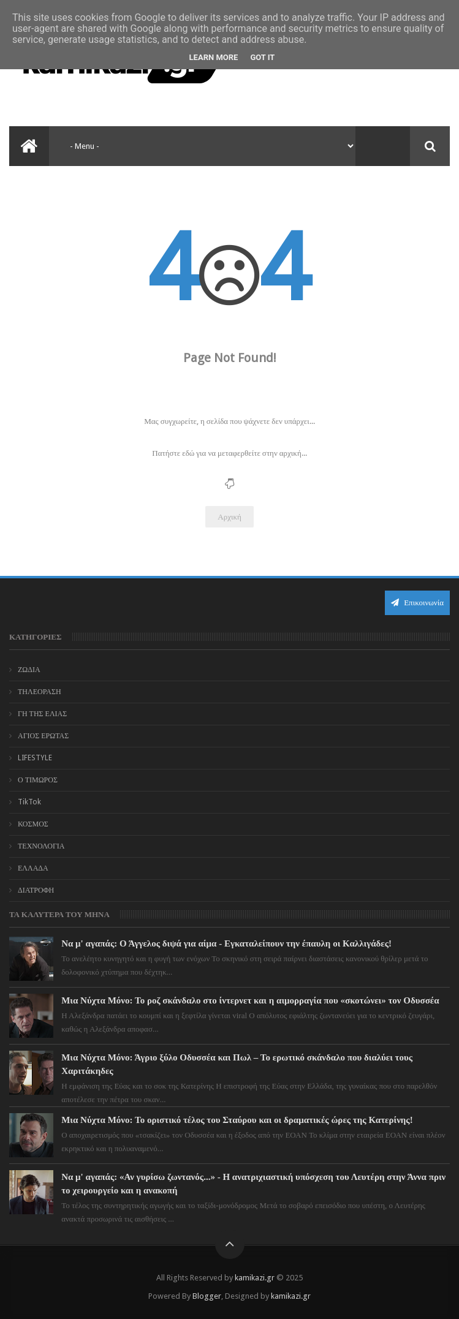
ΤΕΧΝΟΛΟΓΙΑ (41, 846)
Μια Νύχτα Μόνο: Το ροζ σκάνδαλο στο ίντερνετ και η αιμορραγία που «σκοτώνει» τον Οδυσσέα (250, 1000)
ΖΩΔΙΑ (29, 669)
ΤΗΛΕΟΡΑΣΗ (39, 691)
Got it (262, 57)
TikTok (29, 802)
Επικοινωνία (417, 602)
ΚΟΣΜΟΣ (33, 824)
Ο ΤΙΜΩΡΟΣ (38, 780)
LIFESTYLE (35, 758)
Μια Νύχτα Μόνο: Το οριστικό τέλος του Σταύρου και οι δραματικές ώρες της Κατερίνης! (237, 1120)
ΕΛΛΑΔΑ (33, 868)
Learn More (213, 57)
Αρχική (229, 516)
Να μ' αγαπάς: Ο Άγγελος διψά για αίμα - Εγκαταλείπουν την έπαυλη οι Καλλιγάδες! (226, 943)
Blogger (206, 1296)
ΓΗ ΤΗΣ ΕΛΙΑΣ (42, 713)
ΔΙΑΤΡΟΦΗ (36, 890)
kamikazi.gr (255, 1277)
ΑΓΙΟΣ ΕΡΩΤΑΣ (43, 735)
